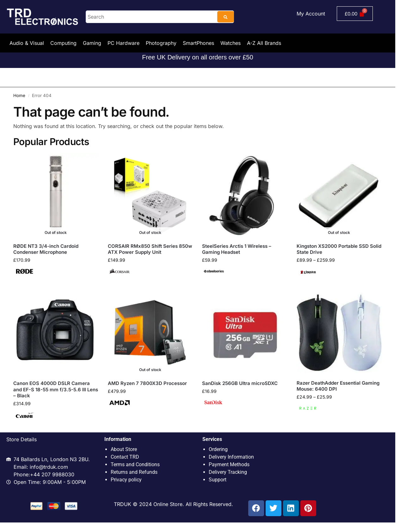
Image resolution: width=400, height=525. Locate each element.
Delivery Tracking (228, 472)
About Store (124, 449)
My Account (311, 13)
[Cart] (355, 13)
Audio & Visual (26, 43)
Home (19, 95)
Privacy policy (126, 480)
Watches (230, 43)
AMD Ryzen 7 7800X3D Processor (147, 383)
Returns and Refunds (134, 472)
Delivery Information (231, 457)
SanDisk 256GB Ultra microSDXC (240, 383)
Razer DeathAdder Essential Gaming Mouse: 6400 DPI (338, 386)
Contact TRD (125, 457)
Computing (63, 43)
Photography (161, 43)
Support (217, 480)
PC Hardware (123, 43)
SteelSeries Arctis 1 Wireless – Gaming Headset (236, 249)
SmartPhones (198, 43)
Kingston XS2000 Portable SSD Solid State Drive (339, 249)
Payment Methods (229, 464)
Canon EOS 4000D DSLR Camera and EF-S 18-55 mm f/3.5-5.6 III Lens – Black (55, 389)
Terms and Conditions (135, 464)
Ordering (218, 449)
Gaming (92, 43)
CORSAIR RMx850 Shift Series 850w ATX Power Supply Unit (150, 249)
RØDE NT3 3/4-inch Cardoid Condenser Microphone (45, 249)
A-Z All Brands (264, 43)
